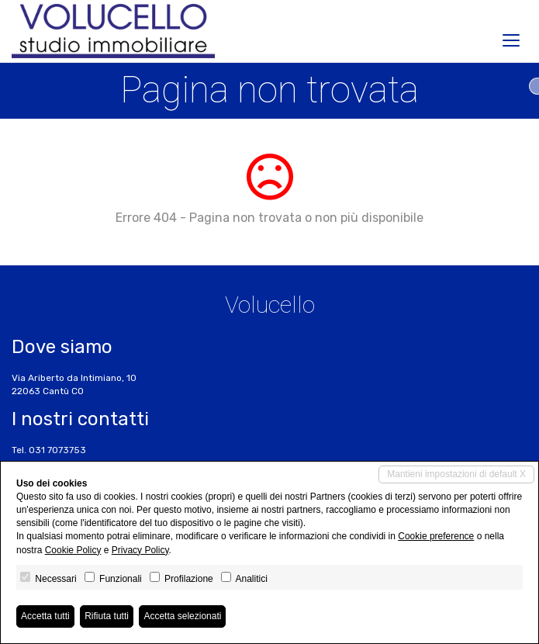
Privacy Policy (140, 550)
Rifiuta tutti (107, 616)
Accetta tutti (45, 616)
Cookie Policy (73, 550)
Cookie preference (436, 536)
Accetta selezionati (182, 616)
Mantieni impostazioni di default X (456, 474)
